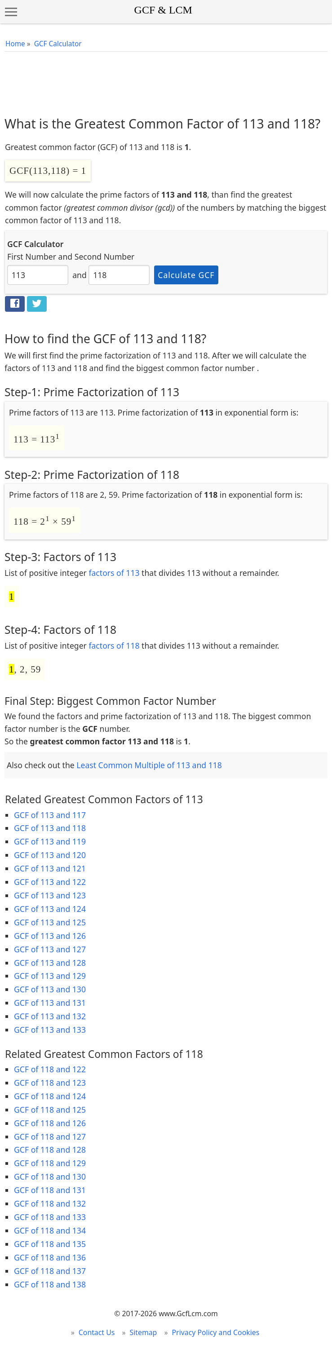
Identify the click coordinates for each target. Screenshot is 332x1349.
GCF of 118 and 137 (50, 1270)
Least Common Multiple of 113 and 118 (149, 765)
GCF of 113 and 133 (50, 1029)
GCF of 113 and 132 (50, 1016)
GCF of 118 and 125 (50, 1109)
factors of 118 (114, 645)
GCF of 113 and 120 (50, 854)
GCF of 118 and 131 (50, 1190)
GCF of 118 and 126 (50, 1123)
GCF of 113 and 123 (50, 895)
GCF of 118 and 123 (50, 1082)
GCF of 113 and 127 (50, 949)
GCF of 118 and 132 (50, 1203)
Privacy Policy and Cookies (216, 1332)
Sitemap (143, 1332)
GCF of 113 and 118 (50, 828)
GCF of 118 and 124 (50, 1096)
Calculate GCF (186, 275)
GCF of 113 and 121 (50, 868)
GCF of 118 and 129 (50, 1163)
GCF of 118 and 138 (50, 1284)
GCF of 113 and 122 (50, 881)
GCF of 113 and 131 (50, 1002)
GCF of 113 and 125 (50, 922)
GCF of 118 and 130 (50, 1176)
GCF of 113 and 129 (50, 975)
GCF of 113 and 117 (50, 814)
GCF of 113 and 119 (50, 841)
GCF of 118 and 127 (50, 1136)
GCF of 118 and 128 (50, 1149)
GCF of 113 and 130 (50, 989)
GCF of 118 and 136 (50, 1257)
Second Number (105, 256)
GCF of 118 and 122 (50, 1069)
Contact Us (97, 1332)
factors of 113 (114, 572)
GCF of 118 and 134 (50, 1230)
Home (15, 44)
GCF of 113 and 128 (50, 962)
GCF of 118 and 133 (50, 1217)
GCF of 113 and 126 (50, 935)
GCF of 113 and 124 (50, 908)
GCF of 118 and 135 (50, 1243)
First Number (31, 256)
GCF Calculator (58, 44)
